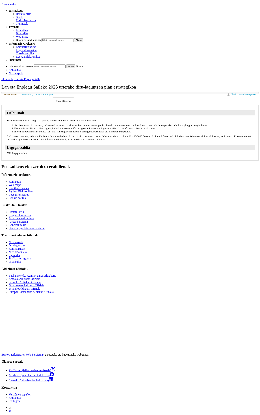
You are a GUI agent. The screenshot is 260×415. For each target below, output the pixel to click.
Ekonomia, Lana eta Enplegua (37, 94)
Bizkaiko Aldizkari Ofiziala (25, 282)
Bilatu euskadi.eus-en (28, 40)
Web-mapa (22, 36)
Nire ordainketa (18, 251)
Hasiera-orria (23, 13)
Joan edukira (8, 4)
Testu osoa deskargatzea (244, 94)
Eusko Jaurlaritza (26, 20)
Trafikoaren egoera (20, 258)
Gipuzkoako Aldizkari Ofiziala (26, 285)
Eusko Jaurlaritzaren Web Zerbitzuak (22, 354)
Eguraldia (14, 255)
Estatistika (15, 261)
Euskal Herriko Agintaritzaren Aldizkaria (32, 275)
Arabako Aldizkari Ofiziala (24, 278)
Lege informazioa (19, 194)
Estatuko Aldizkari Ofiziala (24, 288)
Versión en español (20, 394)
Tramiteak (22, 23)
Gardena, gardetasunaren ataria (27, 228)
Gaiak (19, 17)
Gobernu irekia (17, 224)
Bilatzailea (22, 33)
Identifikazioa (63, 101)
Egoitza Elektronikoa (28, 56)
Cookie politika (25, 53)
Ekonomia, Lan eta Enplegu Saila (20, 79)
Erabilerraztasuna (26, 46)
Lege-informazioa (26, 50)
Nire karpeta (16, 73)
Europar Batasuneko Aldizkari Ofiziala (31, 291)
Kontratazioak (17, 248)
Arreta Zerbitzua (18, 221)
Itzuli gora (15, 401)
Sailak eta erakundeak (21, 218)
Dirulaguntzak (17, 245)
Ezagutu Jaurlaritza (20, 215)
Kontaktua (22, 30)
